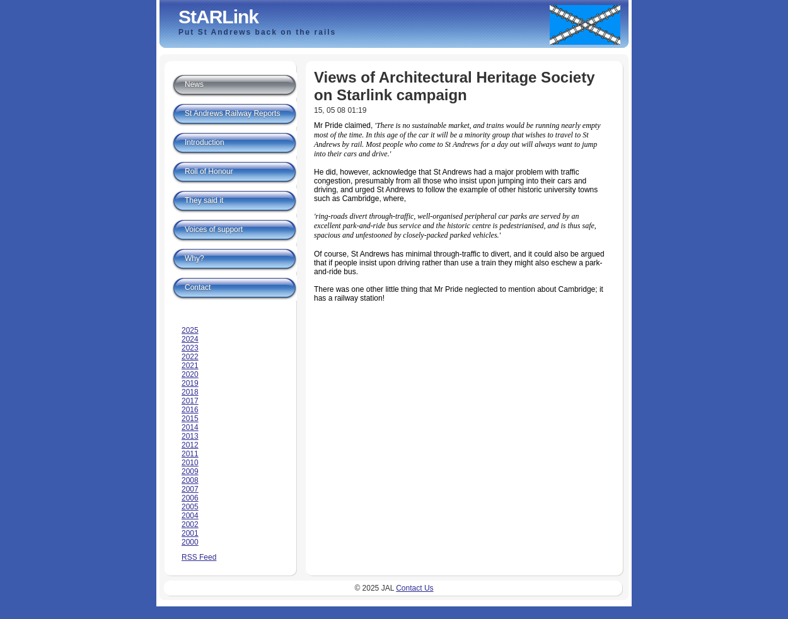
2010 (190, 462)
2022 (190, 356)
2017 (190, 400)
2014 (190, 427)
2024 (190, 339)
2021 (190, 365)
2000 (190, 542)
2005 (190, 506)
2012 (190, 445)
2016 (190, 409)
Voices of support (214, 229)
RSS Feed (199, 557)
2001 (190, 533)
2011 (190, 453)
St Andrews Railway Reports (232, 113)
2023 (190, 348)
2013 (190, 436)
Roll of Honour (209, 171)
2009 (190, 471)
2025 (190, 330)
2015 (190, 418)
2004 (190, 515)
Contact (198, 287)
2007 (190, 489)
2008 (190, 480)
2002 (190, 524)
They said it (204, 200)
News (194, 84)
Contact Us (414, 588)
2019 (190, 383)
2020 (190, 374)
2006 (190, 498)
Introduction (204, 142)
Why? (194, 258)
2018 (190, 392)
